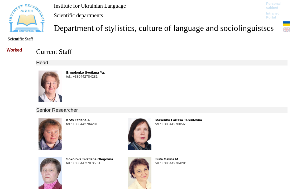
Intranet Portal (272, 15)
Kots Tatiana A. (78, 120)
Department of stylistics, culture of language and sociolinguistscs (164, 28)
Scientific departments (78, 15)
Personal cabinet (273, 6)
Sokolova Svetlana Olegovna (89, 159)
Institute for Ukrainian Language (90, 6)
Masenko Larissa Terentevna (178, 120)
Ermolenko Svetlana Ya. (85, 72)
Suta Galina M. (167, 159)
